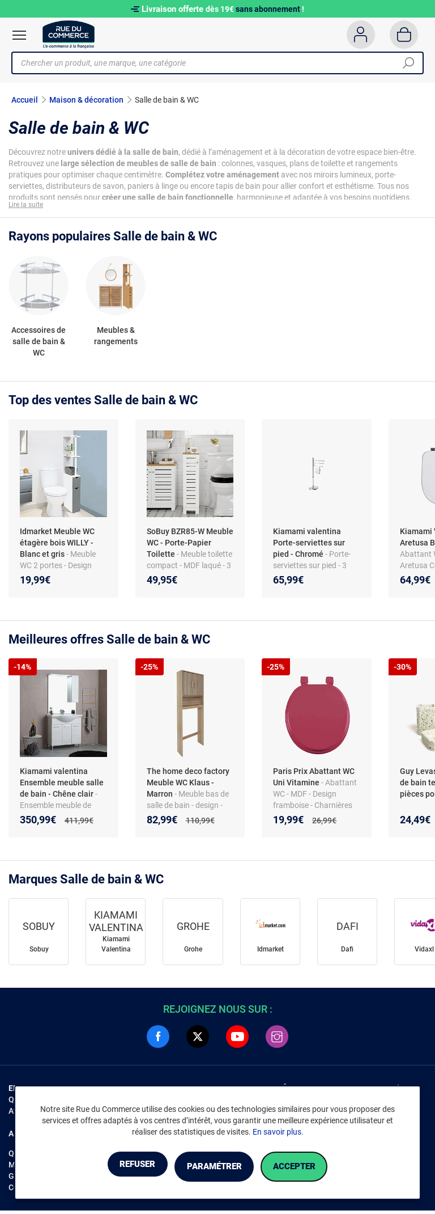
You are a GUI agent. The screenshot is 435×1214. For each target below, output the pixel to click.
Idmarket (270, 953)
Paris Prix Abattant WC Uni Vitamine (314, 780)
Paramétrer (214, 1167)
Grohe (193, 953)
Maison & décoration (86, 99)
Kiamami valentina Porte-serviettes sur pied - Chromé (309, 546)
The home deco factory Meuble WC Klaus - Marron (188, 786)
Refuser (118, 1167)
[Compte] (360, 35)
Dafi (347, 953)
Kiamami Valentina (116, 947)
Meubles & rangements (116, 339)
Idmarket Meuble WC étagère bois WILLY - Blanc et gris (57, 546)
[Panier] (404, 35)
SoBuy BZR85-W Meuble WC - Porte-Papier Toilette (190, 546)
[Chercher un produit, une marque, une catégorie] (213, 63)
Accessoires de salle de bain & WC (38, 345)
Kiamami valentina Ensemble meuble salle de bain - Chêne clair (62, 786)
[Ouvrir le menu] (19, 35)
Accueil (24, 99)
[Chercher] (408, 63)
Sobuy (39, 953)
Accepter (313, 1167)
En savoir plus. (278, 1133)
